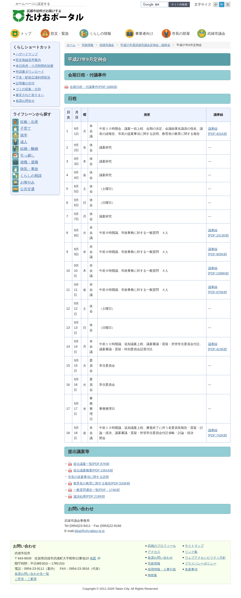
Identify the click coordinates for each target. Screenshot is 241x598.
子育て (25, 128)
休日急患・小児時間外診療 (34, 66)
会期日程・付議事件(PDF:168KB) (93, 87)
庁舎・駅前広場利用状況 (33, 77)
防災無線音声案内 (28, 60)
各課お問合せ (25, 101)
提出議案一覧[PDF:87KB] (91, 464)
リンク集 (191, 552)
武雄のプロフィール (162, 546)
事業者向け (144, 33)
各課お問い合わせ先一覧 (32, 574)
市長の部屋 (181, 33)
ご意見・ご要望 (26, 579)
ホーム (71, 45)
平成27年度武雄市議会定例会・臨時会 (145, 45)
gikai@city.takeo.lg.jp (89, 531)
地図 (95, 558)
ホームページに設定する (32, 4)
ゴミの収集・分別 (28, 89)
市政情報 (87, 45)
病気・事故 (29, 169)
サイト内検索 (179, 4)
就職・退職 (29, 162)
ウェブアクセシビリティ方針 (205, 557)
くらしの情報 (100, 33)
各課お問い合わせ (160, 557)
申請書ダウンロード (30, 71)
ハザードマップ (27, 54)
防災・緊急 (60, 33)
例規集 (152, 575)
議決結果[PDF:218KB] (89, 496)
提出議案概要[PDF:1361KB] (93, 470)
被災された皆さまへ (30, 95)
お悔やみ (27, 182)
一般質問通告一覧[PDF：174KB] (96, 490)
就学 (23, 135)
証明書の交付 (25, 83)
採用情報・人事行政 (162, 569)
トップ (26, 33)
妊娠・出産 (29, 122)
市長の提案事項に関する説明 (88, 477)
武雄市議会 (216, 33)
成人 (23, 142)
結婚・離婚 (29, 149)
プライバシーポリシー (200, 563)
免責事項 (191, 569)
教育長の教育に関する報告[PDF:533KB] (101, 483)
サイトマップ (194, 546)
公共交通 (27, 189)
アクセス (154, 552)
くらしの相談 (31, 175)
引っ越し (27, 155)
